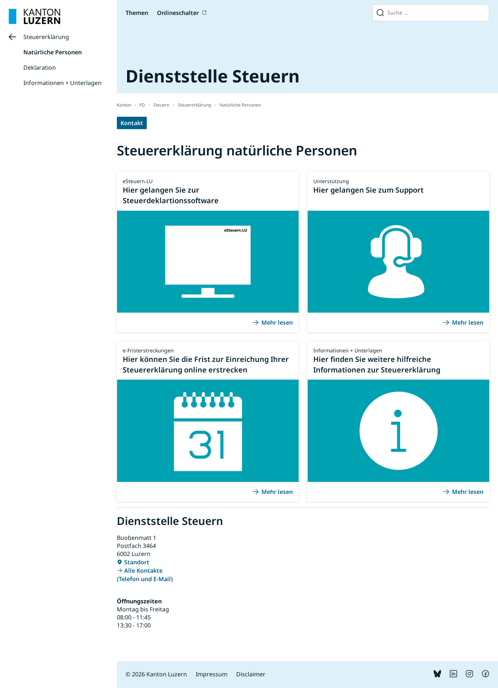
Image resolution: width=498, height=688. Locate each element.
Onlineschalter (178, 13)
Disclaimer (250, 674)
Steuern (161, 105)
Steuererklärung (46, 37)
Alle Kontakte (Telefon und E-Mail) (145, 575)
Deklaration (39, 67)
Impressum (211, 674)
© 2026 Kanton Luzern (156, 674)
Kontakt (131, 123)
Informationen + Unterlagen (62, 83)
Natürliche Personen (52, 52)
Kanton (124, 105)
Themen (137, 13)
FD (142, 105)
